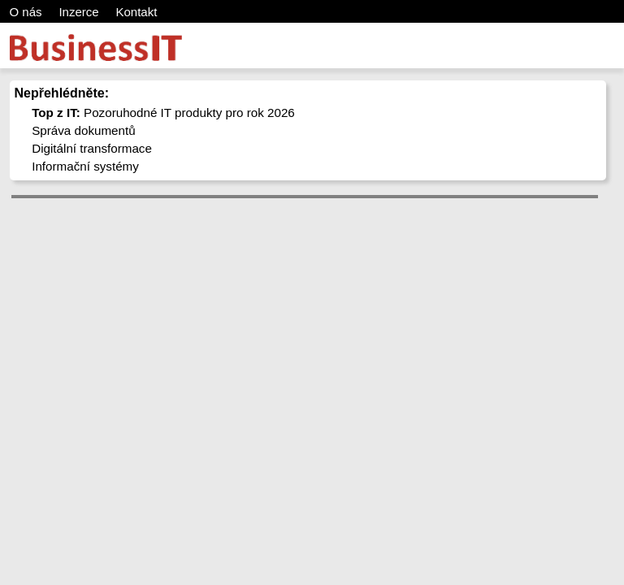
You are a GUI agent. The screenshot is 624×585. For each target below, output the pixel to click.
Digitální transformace (92, 148)
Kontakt (136, 12)
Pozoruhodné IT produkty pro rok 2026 (163, 112)
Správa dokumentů (84, 130)
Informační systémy (85, 166)
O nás (26, 12)
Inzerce (78, 12)
